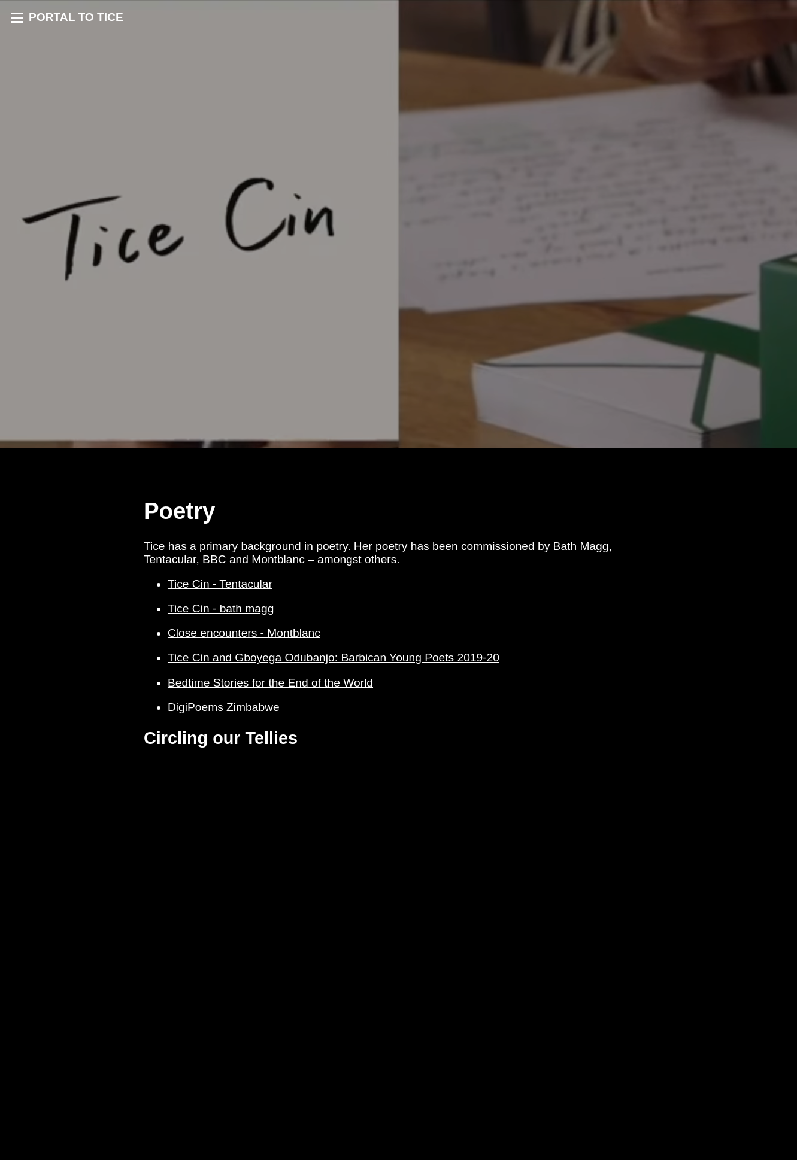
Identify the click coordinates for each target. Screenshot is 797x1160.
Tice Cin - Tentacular (220, 584)
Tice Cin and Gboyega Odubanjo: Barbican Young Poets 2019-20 (333, 657)
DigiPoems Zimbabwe (224, 707)
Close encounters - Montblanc (244, 633)
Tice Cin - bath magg (221, 608)
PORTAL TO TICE (76, 17)
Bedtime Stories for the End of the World (270, 682)
